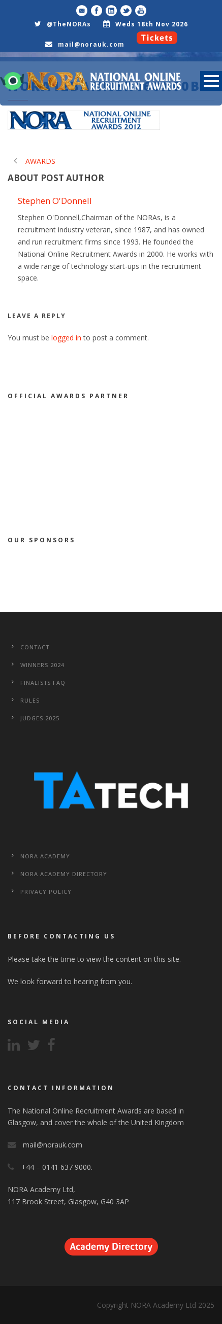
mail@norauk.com (91, 44)
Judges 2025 (39, 718)
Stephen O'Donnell (55, 200)
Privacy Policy (46, 891)
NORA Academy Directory (63, 874)
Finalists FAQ (43, 682)
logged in (66, 337)
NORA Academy (45, 856)
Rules (30, 700)
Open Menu (211, 81)
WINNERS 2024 (42, 665)
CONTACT (34, 647)
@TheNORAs (69, 24)
